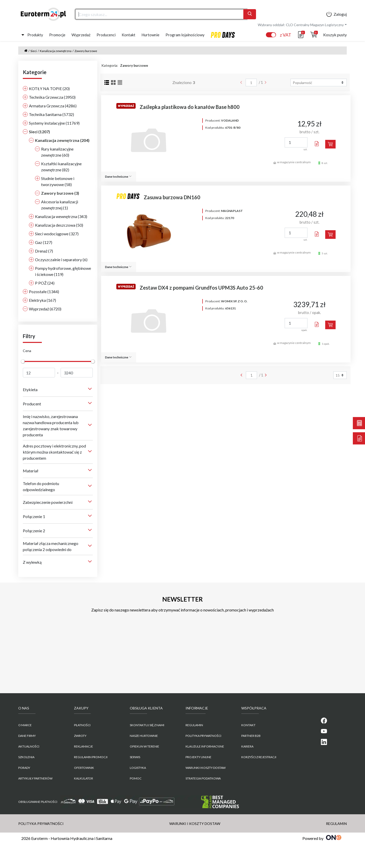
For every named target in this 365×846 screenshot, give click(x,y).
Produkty (35, 34)
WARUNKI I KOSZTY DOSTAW (206, 768)
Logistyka (138, 768)
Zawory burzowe (86, 51)
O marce (25, 725)
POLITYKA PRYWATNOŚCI (203, 736)
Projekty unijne (198, 757)
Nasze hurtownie (144, 736)
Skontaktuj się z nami (147, 725)
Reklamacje (83, 746)
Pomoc (135, 778)
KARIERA (247, 746)
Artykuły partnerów (35, 778)
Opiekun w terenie (144, 746)
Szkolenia (26, 757)
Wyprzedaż (80, 34)
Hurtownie (150, 34)
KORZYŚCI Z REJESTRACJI (258, 757)
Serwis (135, 757)
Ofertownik (84, 768)
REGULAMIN (194, 725)
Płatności (82, 725)
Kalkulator (83, 778)
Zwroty (80, 736)
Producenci (106, 34)
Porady (24, 768)
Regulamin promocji (90, 757)
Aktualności (28, 746)
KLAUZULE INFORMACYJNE (205, 746)
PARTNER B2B (251, 736)
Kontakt (128, 34)
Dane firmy (27, 736)
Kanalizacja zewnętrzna (55, 51)
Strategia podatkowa (203, 778)
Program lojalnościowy (185, 34)
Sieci (33, 51)
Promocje (57, 34)
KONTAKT (248, 725)
